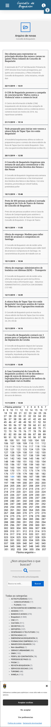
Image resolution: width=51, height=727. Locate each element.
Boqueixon (15, 617)
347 (25, 546)
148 (6, 461)
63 (5, 428)
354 (25, 549)
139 (37, 455)
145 (31, 458)
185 (18, 476)
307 (37, 528)
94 (24, 437)
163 (12, 467)
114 (12, 446)
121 (12, 449)
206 (18, 485)
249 (25, 503)
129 (18, 452)
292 (31, 522)
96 (34, 437)
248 (18, 503)
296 (12, 525)
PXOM (13, 662)
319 (25, 534)
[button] (47, 10)
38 (15, 419)
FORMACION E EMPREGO (22, 641)
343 (43, 543)
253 (6, 507)
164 (18, 467)
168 (43, 467)
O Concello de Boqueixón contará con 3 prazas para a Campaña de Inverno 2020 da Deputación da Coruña (25, 337)
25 (39, 413)
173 (31, 470)
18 (5, 413)
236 (31, 497)
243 (31, 501)
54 (5, 425)
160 (37, 464)
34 (39, 416)
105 (43, 440)
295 (6, 525)
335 (37, 540)
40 (24, 419)
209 (37, 485)
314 (37, 531)
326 (25, 537)
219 (12, 491)
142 (12, 458)
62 (44, 425)
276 (18, 516)
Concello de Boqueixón (25, 5)
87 (34, 434)
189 (43, 476)
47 (15, 422)
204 (6, 485)
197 (6, 482)
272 (37, 513)
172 (25, 470)
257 (31, 507)
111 (37, 443)
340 (25, 543)
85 (24, 434)
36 (5, 419)
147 (43, 458)
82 (10, 434)
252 (43, 503)
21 (20, 413)
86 (29, 434)
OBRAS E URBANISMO (20, 650)
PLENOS (17, 605)
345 (12, 546)
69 (34, 428)
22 (25, 413)
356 (38, 549)
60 (34, 425)
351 (6, 549)
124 (31, 449)
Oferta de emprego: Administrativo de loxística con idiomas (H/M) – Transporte (25, 269)
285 (31, 519)
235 (25, 497)
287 (43, 519)
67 (24, 428)
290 (18, 522)
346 (18, 546)
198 (12, 482)
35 (44, 416)
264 (31, 510)
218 (6, 491)
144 (25, 458)
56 (15, 425)
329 (43, 537)
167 (37, 467)
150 (18, 461)
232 (6, 497)
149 (12, 461)
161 (43, 464)
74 (15, 431)
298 (25, 525)
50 (29, 422)
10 (11, 410)
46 (10, 422)
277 (25, 516)
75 (19, 431)
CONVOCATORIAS (21, 602)
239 (6, 501)
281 (6, 519)
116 (25, 446)
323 (6, 537)
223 (37, 491)
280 (43, 516)
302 (6, 528)
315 (43, 531)
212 (12, 488)
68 (29, 428)
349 (37, 546)
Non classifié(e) (17, 647)
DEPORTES (15, 629)
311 (18, 531)
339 (18, 543)
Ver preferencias (25, 717)
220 (18, 491)
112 (43, 443)
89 (44, 434)
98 (44, 437)
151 (25, 461)
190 (6, 479)
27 (5, 416)
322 (43, 534)
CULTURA (15, 623)
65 (15, 428)
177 (12, 473)
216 (37, 488)
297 (18, 525)
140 (43, 455)
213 (18, 488)
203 (43, 482)
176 (6, 473)
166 (31, 467)
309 (6, 531)
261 (12, 510)
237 (37, 497)
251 (37, 503)
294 (43, 522)
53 (44, 422)
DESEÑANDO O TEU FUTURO (23, 632)
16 (41, 410)
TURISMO (15, 671)
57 (19, 425)
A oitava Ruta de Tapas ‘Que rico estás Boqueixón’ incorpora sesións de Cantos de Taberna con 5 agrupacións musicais (24, 304)
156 (12, 464)
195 (37, 479)
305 (25, 528)
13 (26, 410)
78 (34, 431)
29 (15, 416)
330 (6, 540)
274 (6, 516)
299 (31, 525)
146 (37, 458)
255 (18, 507)
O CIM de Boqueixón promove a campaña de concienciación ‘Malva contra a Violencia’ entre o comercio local (25, 95)
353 (19, 549)
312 (25, 531)
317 (12, 534)
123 (25, 449)
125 (37, 449)
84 (19, 434)
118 (37, 446)
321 (37, 534)
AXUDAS (14, 611)
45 (5, 422)
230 (37, 494)
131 (31, 452)
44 (44, 419)
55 (10, 425)
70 (39, 428)
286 (37, 519)
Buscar (38, 583)
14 (31, 410)
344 (6, 546)
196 (43, 479)
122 (18, 449)
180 (31, 473)
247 (12, 503)
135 (12, 455)
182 (43, 473)
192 (18, 479)
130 (25, 452)
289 (12, 522)
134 (6, 455)
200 (25, 482)
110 (31, 443)
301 (43, 525)
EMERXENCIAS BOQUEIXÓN (23, 638)
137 (25, 455)
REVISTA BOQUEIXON (20, 665)
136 (18, 455)
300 (37, 525)
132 (37, 452)
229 (31, 494)
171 (18, 470)
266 (43, 510)
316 (6, 534)
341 (31, 543)
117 (31, 446)
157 (18, 464)
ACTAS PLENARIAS (19, 599)
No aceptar (26, 710)
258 (37, 507)
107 (12, 443)
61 (39, 425)
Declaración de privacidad (32, 723)
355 (31, 549)
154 (43, 461)
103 (30, 440)
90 (5, 437)
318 (18, 534)
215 (31, 488)
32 (29, 416)
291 (25, 522)
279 (37, 516)
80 (44, 431)
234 (18, 497)
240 (12, 501)
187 (31, 476)
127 (6, 452)
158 (25, 464)
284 (25, 519)
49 (24, 422)
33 (34, 416)
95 (29, 437)
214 (25, 488)
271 (31, 513)
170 (12, 470)
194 (31, 479)
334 (31, 540)
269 (18, 513)
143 (18, 458)
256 (25, 507)
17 (45, 410)
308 (43, 528)
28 (10, 416)
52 (39, 422)
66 (19, 428)
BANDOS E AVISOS (19, 614)
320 (31, 534)
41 (29, 419)
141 (6, 458)
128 (12, 452)
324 (12, 537)
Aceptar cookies (25, 702)
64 (10, 428)
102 (24, 440)
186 (25, 476)
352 (13, 549)
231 (43, 494)
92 (15, 437)
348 (31, 546)
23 (30, 413)
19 (10, 413)
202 (37, 482)
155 (6, 464)
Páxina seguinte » (25, 552)
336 (43, 540)
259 (43, 507)
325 (18, 537)
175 (43, 470)
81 (5, 434)
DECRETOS (15, 626)
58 (24, 425)
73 (10, 431)
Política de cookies (14, 723)
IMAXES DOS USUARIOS (21, 644)
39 (19, 419)
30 (19, 416)
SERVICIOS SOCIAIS (19, 668)
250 (31, 503)
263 (25, 510)
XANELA (14, 674)
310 (12, 531)
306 (31, 528)
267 (6, 513)
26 (44, 413)
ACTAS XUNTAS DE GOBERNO (23, 608)
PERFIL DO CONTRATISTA (22, 656)
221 (25, 491)
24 (35, 413)
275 (12, 516)
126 (43, 449)
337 (6, 543)
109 (25, 443)
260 (6, 510)
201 (31, 482)
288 (6, 522)
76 (24, 431)
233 (12, 497)
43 (39, 419)
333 (25, 540)
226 (12, 494)
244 (37, 501)
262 (18, 510)
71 (44, 428)
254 (12, 507)
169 (6, 470)
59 (29, 425)
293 (37, 522)
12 (21, 410)
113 (6, 446)
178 (18, 473)
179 (25, 473)
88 (39, 434)
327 (31, 537)
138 (31, 455)
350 (43, 546)
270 (25, 513)
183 (6, 476)
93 (19, 437)
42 (34, 419)
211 (6, 488)
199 (18, 482)
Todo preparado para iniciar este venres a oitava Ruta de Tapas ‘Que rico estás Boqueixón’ (25, 131)
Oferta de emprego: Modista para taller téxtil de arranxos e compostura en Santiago (24, 236)
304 (18, 528)
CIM (12, 620)
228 (25, 494)
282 (12, 519)
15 (36, 410)
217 (43, 488)
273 (43, 513)
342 (37, 543)
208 (31, 485)
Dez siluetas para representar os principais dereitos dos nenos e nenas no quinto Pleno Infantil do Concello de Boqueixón (25, 57)
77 (29, 431)
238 (43, 497)
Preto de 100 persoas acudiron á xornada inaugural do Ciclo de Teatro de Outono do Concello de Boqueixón (25, 203)
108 (18, 443)
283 (18, 519)
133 (43, 452)
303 (12, 528)
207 (25, 485)
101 (18, 440)
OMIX (13, 653)
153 (37, 461)
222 (31, 491)
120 (6, 449)
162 (6, 467)
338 (12, 543)
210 (43, 485)
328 (37, 537)
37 (10, 419)
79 (39, 431)
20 (15, 413)
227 (18, 494)
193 (25, 479)
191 (12, 479)
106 (6, 443)
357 (44, 549)
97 (39, 437)
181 (37, 473)
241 (18, 501)
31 (24, 416)
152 (31, 461)
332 (18, 540)
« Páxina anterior (12, 407)
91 (10, 437)
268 (12, 513)
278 (31, 516)
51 (34, 422)
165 (25, 467)
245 (43, 501)
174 (37, 470)
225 (6, 494)
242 (25, 501)
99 (6, 440)
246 (6, 503)
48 (19, 422)
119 (43, 446)
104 (37, 440)
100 (12, 440)
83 (15, 434)
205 (12, 485)
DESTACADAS (17, 635)
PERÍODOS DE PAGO (19, 659)
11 (16, 410)
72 (5, 431)
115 (18, 446)
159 (31, 464)
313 (31, 531)
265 (37, 510)
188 (37, 476)
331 (12, 540)
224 (43, 491)
